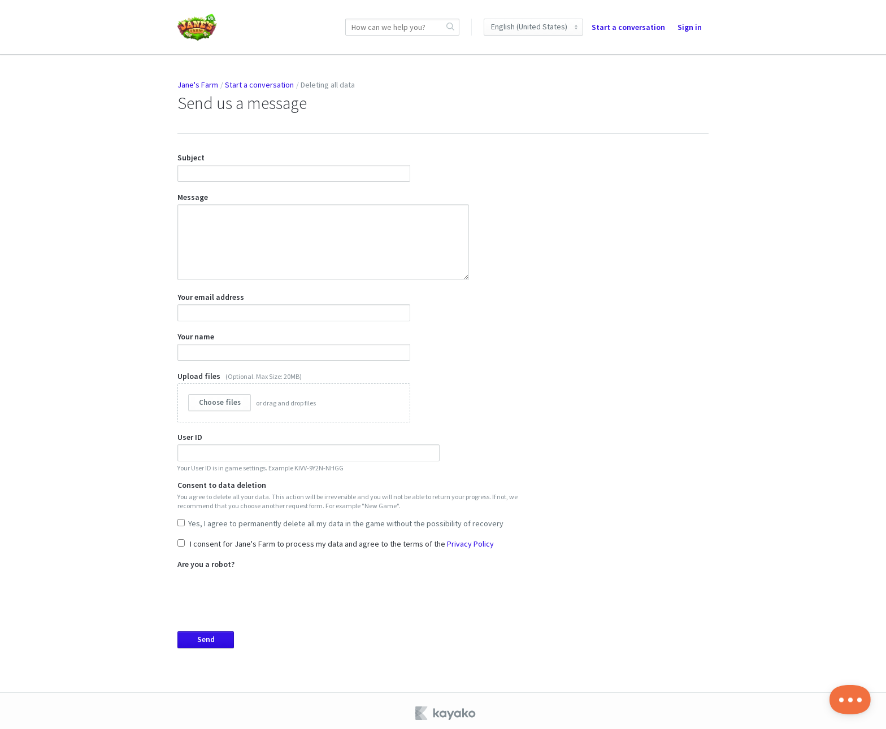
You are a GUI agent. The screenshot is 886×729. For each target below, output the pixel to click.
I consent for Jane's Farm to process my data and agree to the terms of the (335, 540)
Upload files (293, 392)
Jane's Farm (197, 85)
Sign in (689, 27)
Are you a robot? (352, 599)
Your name (293, 342)
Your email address (293, 302)
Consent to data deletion (352, 501)
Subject (293, 167)
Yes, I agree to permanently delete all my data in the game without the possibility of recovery (340, 519)
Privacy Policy (470, 540)
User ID (308, 447)
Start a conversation (628, 27)
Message (323, 234)
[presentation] (263, 590)
